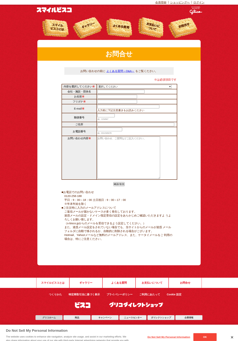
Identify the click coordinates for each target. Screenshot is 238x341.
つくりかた (55, 302)
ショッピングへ (180, 2)
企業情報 (188, 326)
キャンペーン (105, 326)
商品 (77, 326)
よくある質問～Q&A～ (120, 71)
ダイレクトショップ (161, 326)
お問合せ (185, 291)
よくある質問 (119, 291)
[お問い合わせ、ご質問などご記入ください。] (132, 162)
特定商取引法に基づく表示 (84, 302)
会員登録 (160, 2)
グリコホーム (49, 326)
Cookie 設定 (174, 302)
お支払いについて (152, 291)
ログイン (199, 2)
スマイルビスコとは (53, 291)
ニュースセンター (133, 326)
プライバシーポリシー (120, 302)
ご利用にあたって (149, 302)
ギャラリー (85, 291)
